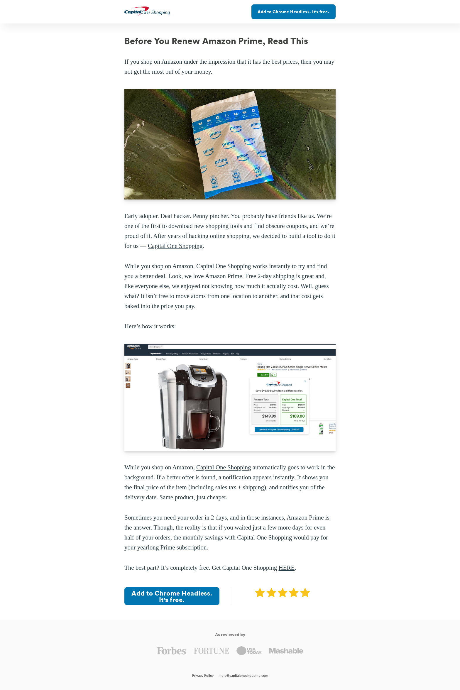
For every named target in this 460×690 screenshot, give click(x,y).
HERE (286, 567)
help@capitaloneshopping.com (243, 675)
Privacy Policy (203, 675)
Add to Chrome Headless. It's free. (293, 12)
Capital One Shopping (175, 245)
